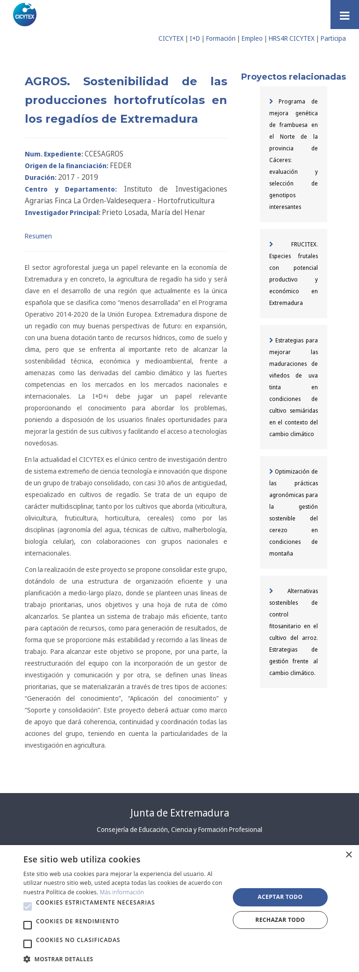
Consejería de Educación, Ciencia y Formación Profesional (179, 829)
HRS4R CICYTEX (292, 38)
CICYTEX (171, 38)
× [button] (348, 855)
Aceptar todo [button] (280, 897)
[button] (27, 906)
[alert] (179, 908)
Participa (333, 38)
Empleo (252, 38)
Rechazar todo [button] (280, 920)
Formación (221, 38)
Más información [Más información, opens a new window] (122, 892)
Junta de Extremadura (179, 812)
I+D (195, 38)
